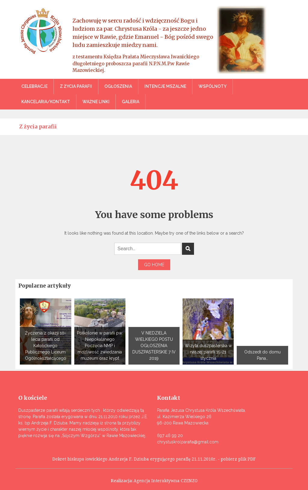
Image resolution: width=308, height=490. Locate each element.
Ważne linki (95, 101)
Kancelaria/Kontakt (45, 101)
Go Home (154, 264)
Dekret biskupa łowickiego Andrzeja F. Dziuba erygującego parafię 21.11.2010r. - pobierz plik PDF (154, 459)
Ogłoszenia (118, 86)
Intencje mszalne (165, 86)
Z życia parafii (76, 86)
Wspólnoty (212, 86)
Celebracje (34, 86)
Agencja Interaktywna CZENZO (166, 480)
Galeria (130, 101)
